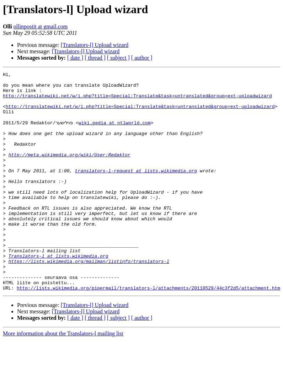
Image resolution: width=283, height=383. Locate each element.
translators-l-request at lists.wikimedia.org (136, 190)
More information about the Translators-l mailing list (63, 377)
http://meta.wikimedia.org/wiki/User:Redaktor (69, 171)
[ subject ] (118, 58)
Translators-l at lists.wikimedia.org (58, 293)
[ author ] (142, 58)
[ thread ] (95, 58)
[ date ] (75, 58)
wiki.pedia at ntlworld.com (115, 133)
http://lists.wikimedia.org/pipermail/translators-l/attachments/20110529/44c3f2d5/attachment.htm (148, 331)
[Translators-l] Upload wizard (94, 45)
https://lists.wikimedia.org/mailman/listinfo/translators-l (89, 299)
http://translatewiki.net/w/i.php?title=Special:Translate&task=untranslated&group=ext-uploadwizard (137, 101)
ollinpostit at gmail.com (41, 26)
